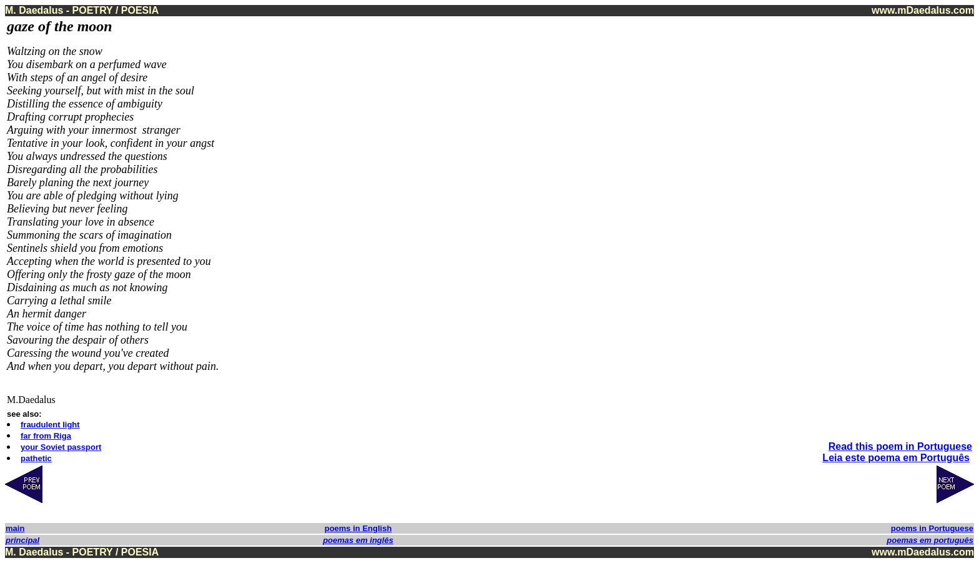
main (15, 528)
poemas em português (930, 540)
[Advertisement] (922, 205)
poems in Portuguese (932, 528)
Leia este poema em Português (896, 457)
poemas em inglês (358, 540)
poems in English (358, 528)
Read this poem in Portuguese (900, 446)
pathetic (36, 458)
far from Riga (46, 436)
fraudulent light (50, 424)
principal (22, 540)
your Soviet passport (61, 447)
